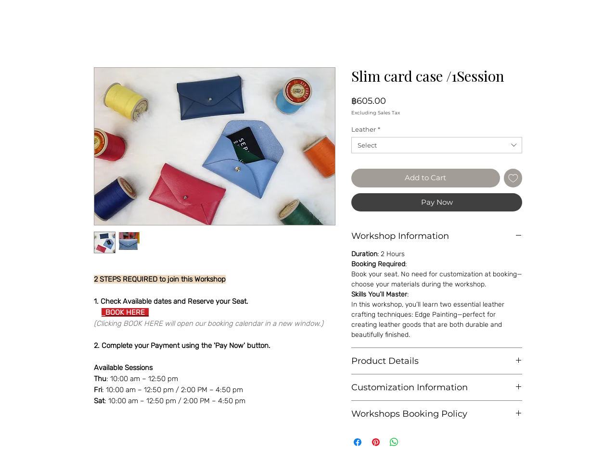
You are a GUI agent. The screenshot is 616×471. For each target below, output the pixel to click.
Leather (365, 129)
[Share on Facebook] (357, 442)
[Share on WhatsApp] (394, 442)
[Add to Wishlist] (513, 178)
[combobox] (436, 145)
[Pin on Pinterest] (376, 442)
